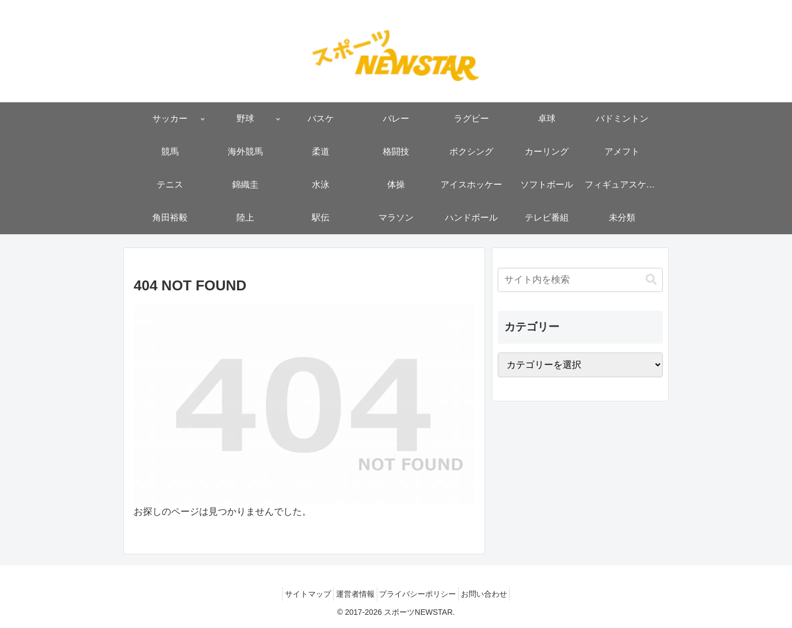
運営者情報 (352, 594)
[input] (580, 280)
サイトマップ (298, 594)
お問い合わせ (494, 594)
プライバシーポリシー (421, 594)
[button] (651, 279)
